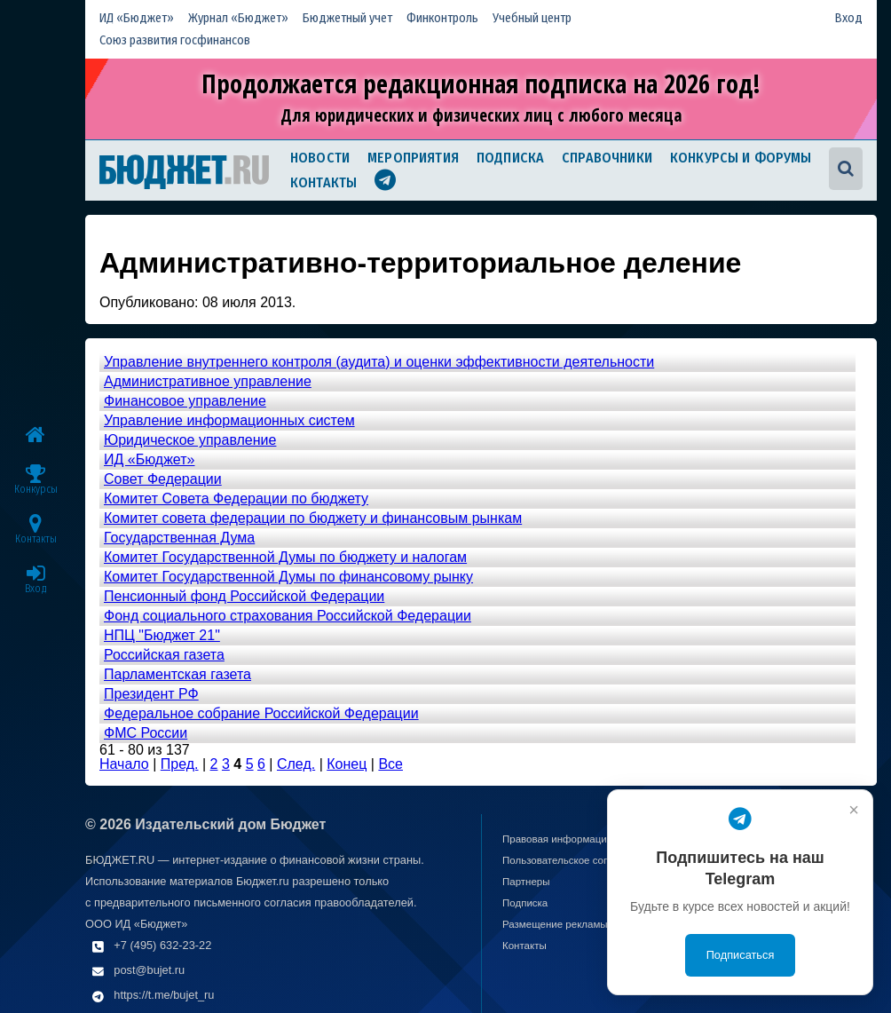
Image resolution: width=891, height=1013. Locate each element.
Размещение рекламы (555, 924)
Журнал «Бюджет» (238, 18)
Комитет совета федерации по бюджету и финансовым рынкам (313, 518)
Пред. (180, 764)
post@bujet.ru (149, 970)
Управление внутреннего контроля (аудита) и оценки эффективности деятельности (379, 361)
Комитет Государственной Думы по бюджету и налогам (285, 557)
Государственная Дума (179, 537)
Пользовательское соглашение (576, 860)
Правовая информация (557, 839)
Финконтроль (442, 18)
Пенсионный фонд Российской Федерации (244, 596)
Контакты (323, 182)
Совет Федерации (163, 479)
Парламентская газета (177, 674)
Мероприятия (413, 157)
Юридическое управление (190, 439)
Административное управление (207, 381)
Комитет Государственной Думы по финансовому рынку (288, 576)
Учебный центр (532, 18)
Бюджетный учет (347, 18)
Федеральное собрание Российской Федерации (261, 713)
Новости (320, 157)
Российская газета (164, 654)
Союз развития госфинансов (174, 40)
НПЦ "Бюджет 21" (162, 635)
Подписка (510, 157)
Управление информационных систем (229, 420)
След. (296, 764)
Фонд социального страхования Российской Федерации (287, 615)
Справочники (607, 157)
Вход (849, 18)
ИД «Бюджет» (136, 18)
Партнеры (526, 881)
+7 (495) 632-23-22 (162, 945)
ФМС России (145, 732)
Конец (347, 764)
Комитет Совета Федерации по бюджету (236, 498)
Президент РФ (151, 693)
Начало (124, 764)
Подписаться (740, 955)
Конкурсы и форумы (741, 157)
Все (390, 764)
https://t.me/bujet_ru (164, 994)
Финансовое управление (185, 400)
